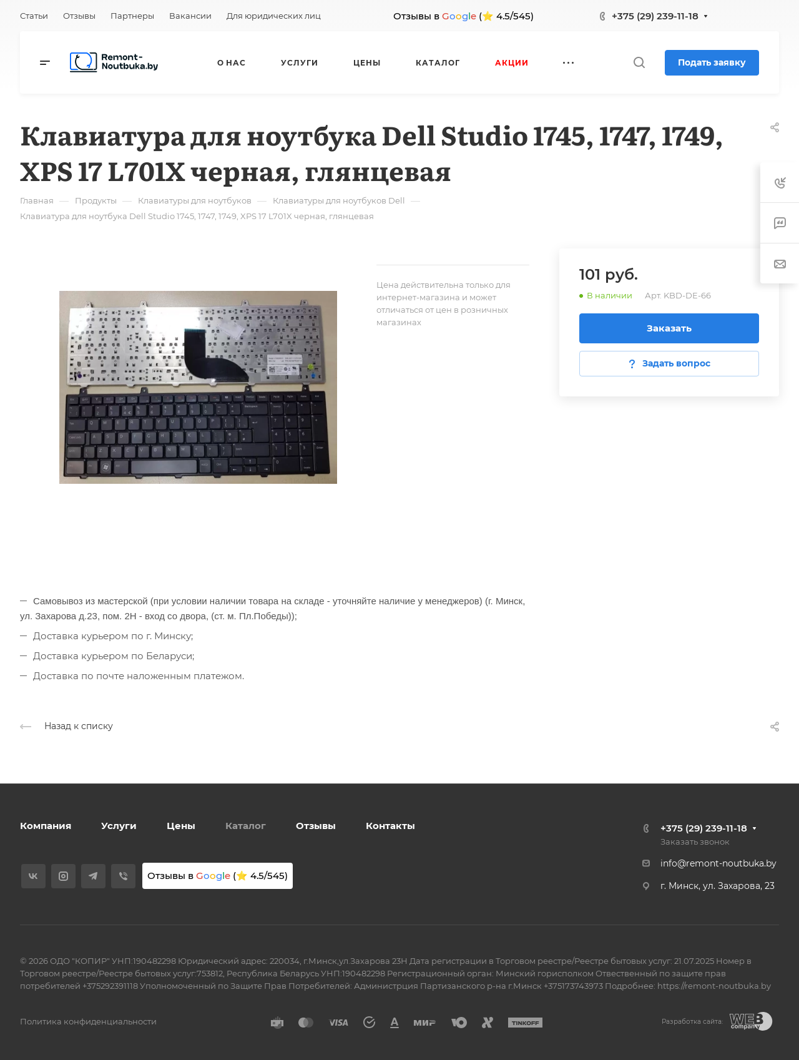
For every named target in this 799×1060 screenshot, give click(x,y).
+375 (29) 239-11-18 (655, 16)
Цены (181, 826)
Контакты (390, 826)
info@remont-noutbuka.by (718, 863)
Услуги (119, 826)
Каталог (245, 826)
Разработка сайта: (692, 1022)
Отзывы (316, 826)
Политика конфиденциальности (88, 1021)
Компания (45, 826)
